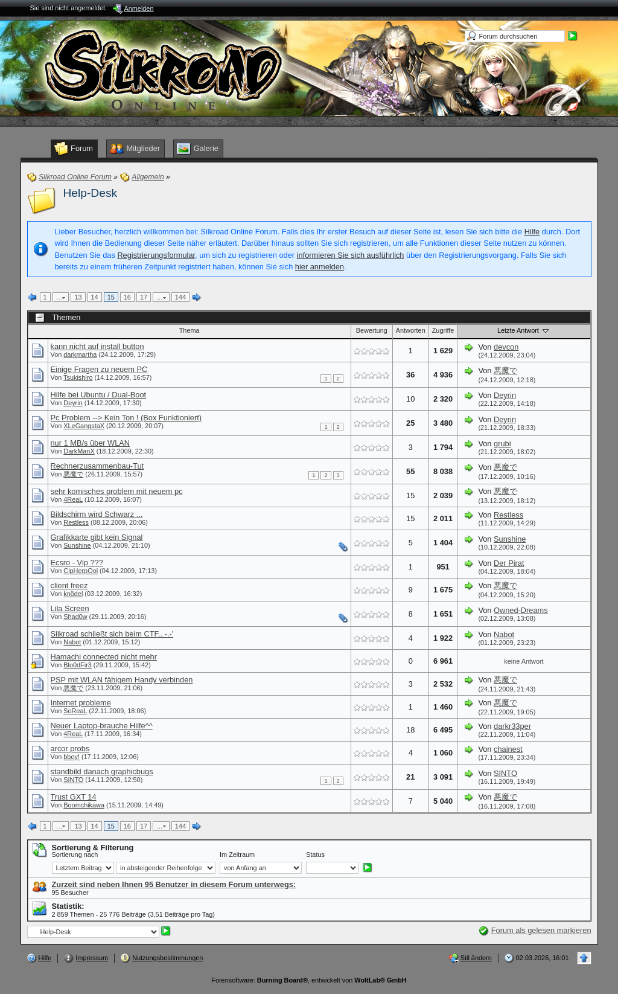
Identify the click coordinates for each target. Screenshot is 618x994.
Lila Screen (70, 608)
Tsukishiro (77, 377)
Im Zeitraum (237, 854)
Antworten (410, 330)
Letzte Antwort (523, 330)
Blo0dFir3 (77, 665)
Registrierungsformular (156, 255)
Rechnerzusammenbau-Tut (97, 465)
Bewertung (371, 330)
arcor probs (70, 748)
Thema (189, 330)
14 (94, 297)
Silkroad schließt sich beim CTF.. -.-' (112, 633)
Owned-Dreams (521, 610)
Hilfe (532, 231)
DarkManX (78, 451)
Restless (76, 522)
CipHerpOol (80, 570)
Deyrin (72, 402)
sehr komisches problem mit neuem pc (117, 491)
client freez (69, 585)
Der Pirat (509, 563)
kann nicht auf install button (97, 346)
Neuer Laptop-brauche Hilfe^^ (102, 725)
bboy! (71, 756)
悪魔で (505, 370)
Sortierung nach (75, 854)
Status (315, 854)
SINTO (73, 779)
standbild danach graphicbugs (102, 771)
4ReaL (73, 499)
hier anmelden (319, 266)
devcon (506, 346)
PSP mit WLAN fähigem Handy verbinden (122, 679)
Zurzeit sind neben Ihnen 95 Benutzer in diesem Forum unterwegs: (174, 884)
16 (127, 297)
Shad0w (75, 616)
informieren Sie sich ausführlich (350, 255)
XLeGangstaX (83, 425)
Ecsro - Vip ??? (77, 562)
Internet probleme (81, 702)
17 (143, 297)
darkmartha (80, 354)
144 (180, 297)
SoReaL (75, 710)
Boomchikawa (83, 805)
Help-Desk (90, 193)
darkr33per (512, 726)
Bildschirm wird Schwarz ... (97, 514)
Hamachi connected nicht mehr (104, 656)
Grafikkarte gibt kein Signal (97, 537)
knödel (73, 593)
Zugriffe (443, 330)
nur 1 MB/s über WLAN (90, 442)
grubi (502, 443)
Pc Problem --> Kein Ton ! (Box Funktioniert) (126, 417)
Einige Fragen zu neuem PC (99, 369)
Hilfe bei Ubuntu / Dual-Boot (99, 394)
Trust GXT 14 (74, 796)
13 (77, 297)
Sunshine (77, 545)
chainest (508, 749)
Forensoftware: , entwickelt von (308, 980)
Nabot (72, 642)
